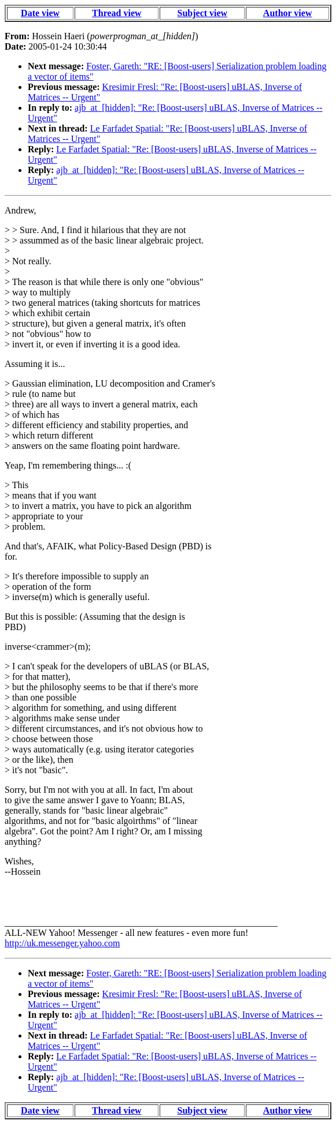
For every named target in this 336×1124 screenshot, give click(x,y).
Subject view (203, 13)
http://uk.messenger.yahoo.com (62, 943)
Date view (40, 13)
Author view (287, 13)
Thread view (116, 13)
